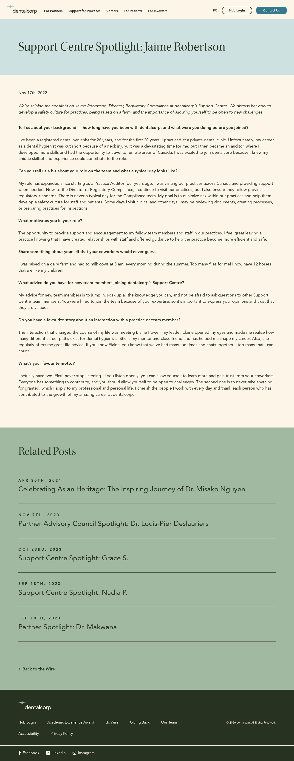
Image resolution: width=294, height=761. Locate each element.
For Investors (157, 11)
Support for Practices (84, 11)
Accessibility (28, 734)
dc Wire (112, 722)
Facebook (31, 753)
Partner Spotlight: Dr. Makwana (67, 627)
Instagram (86, 753)
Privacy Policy (62, 734)
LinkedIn (59, 753)
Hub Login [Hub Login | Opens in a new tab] (237, 10)
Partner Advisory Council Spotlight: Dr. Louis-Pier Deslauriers (113, 524)
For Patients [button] (133, 11)
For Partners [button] (53, 11)
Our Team (169, 722)
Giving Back (140, 722)
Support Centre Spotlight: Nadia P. (72, 593)
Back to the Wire (39, 669)
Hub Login (27, 722)
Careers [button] (112, 11)
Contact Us (271, 10)
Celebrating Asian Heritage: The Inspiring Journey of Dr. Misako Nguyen (131, 489)
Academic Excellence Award (70, 722)
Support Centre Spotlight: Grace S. (73, 558)
